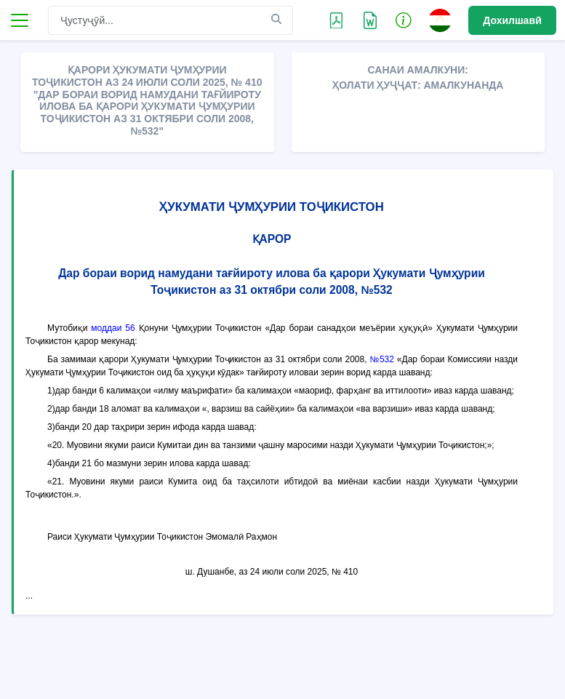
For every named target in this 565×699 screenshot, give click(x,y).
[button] (404, 20)
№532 (381, 359)
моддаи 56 (113, 328)
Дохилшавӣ (512, 20)
